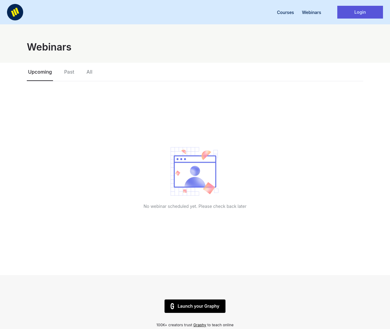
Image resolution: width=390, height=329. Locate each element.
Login (360, 12)
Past (69, 72)
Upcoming (40, 72)
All (89, 72)
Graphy (199, 325)
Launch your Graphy (195, 306)
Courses (285, 12)
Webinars (311, 12)
